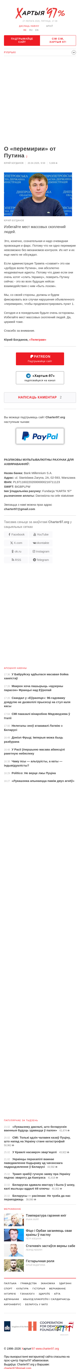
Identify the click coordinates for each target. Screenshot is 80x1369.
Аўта (57, 1294)
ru (30, 30)
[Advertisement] (40, 101)
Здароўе (44, 1294)
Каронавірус (12, 1304)
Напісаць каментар (40, 397)
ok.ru (18, 551)
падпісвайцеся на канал (40, 377)
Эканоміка (48, 1283)
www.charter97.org (47, 1348)
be (24, 30)
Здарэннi (65, 1283)
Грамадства (28, 1283)
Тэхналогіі (27, 1294)
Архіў (49, 26)
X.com (18, 542)
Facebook (18, 534)
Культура (22, 1288)
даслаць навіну (29, 26)
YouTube (43, 534)
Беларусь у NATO (36, 1304)
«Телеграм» (37, 339)
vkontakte (42, 542)
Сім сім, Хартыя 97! (58, 40)
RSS (18, 559)
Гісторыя (39, 1288)
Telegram (43, 559)
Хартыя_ (40, 13)
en (37, 30)
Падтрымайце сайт (22, 40)
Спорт (8, 1288)
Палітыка (10, 1283)
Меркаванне (12, 1209)
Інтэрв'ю (10, 1294)
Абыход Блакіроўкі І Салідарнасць (46, 1299)
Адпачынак (11, 1299)
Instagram (42, 551)
